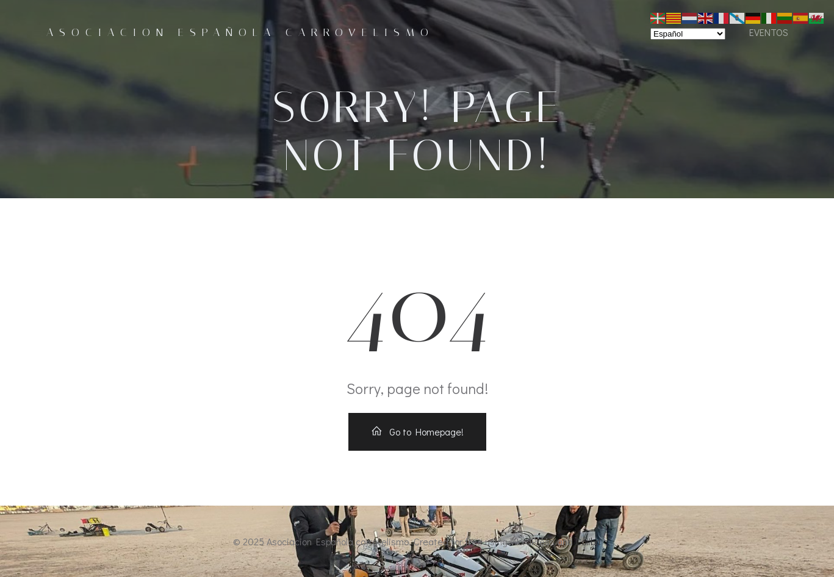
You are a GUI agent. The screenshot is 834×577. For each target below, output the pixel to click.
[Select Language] (687, 34)
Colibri (588, 541)
